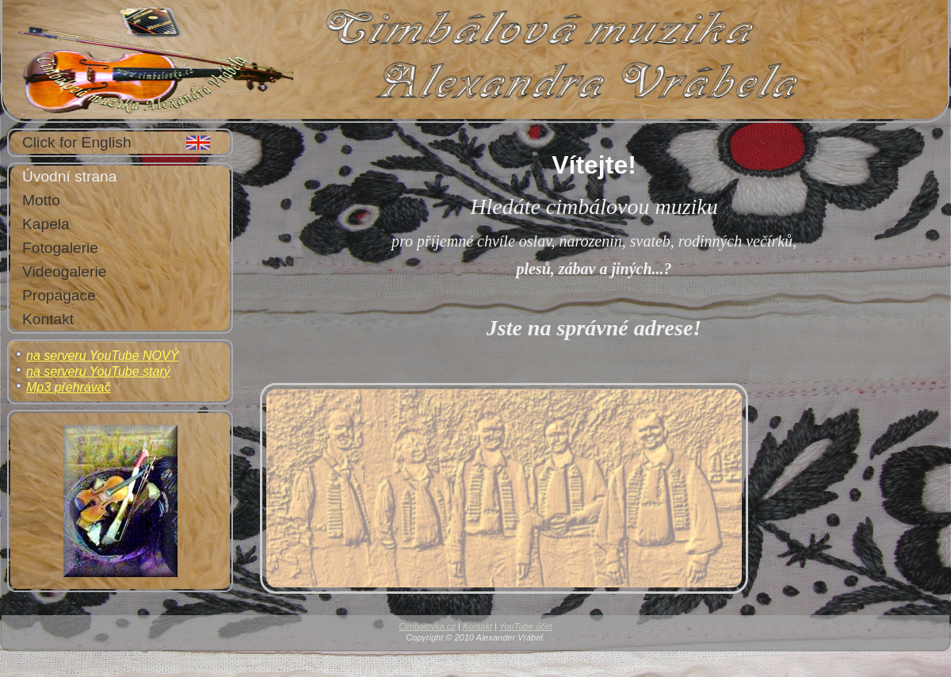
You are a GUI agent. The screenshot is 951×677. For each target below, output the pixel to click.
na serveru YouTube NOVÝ (102, 355)
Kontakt (477, 626)
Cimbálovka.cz (427, 626)
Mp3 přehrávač (68, 387)
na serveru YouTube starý (98, 371)
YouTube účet (525, 626)
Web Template (436, 664)
